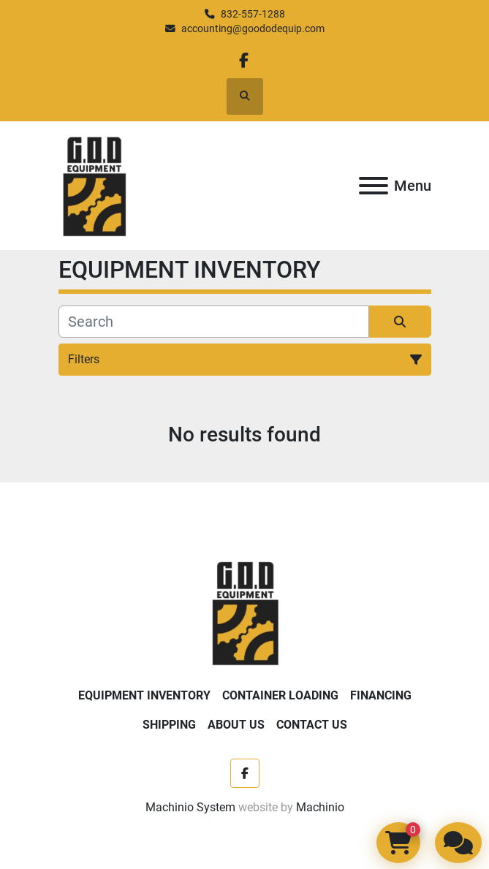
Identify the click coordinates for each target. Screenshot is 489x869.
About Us (236, 725)
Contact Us (311, 725)
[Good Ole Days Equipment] (244, 611)
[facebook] (244, 60)
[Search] (213, 322)
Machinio (320, 807)
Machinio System (190, 807)
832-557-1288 (253, 14)
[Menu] (373, 185)
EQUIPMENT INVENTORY (144, 695)
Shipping (169, 725)
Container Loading (280, 695)
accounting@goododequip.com (253, 28)
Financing (381, 695)
